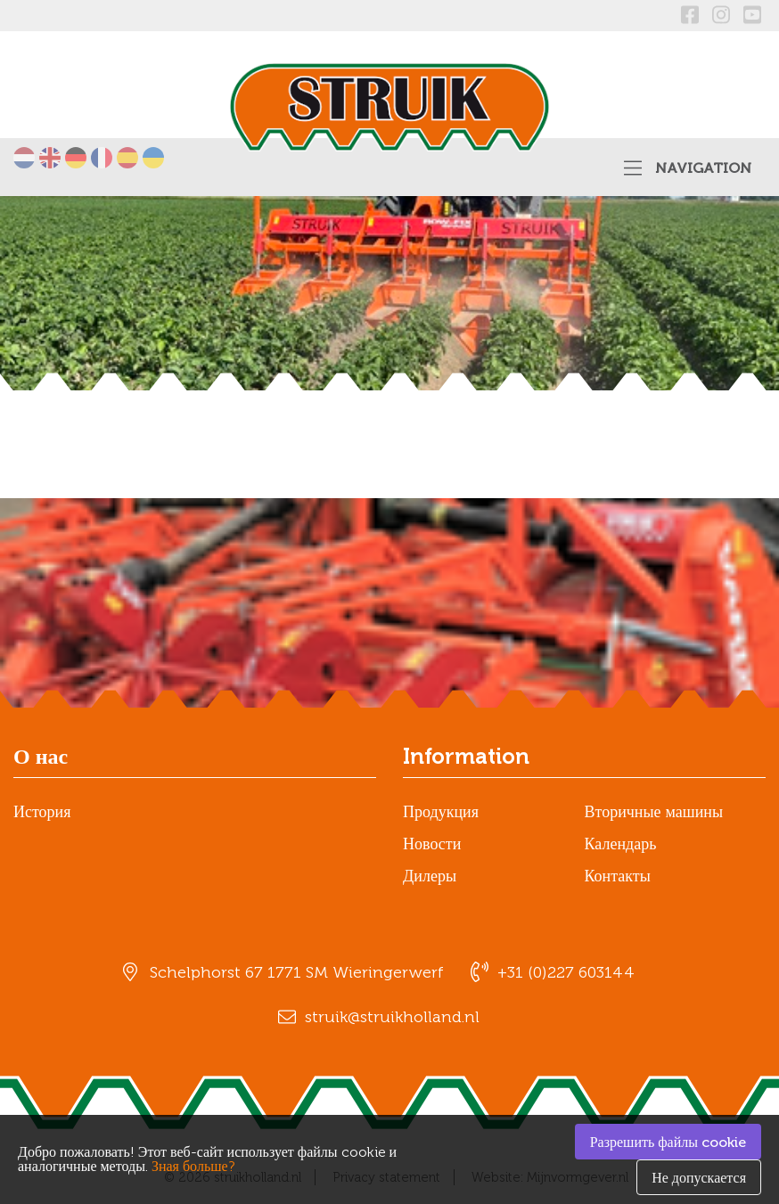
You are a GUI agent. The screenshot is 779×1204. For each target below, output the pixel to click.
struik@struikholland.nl (392, 1017)
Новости (432, 844)
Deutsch (75, 157)
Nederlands (24, 157)
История (42, 812)
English (50, 157)
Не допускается (699, 1177)
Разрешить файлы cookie (668, 1142)
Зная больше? (193, 1166)
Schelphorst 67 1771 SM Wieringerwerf (297, 972)
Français (101, 157)
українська (153, 157)
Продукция (441, 812)
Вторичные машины (654, 812)
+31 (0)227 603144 (566, 972)
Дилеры (429, 876)
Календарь (621, 844)
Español (127, 157)
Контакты (618, 876)
